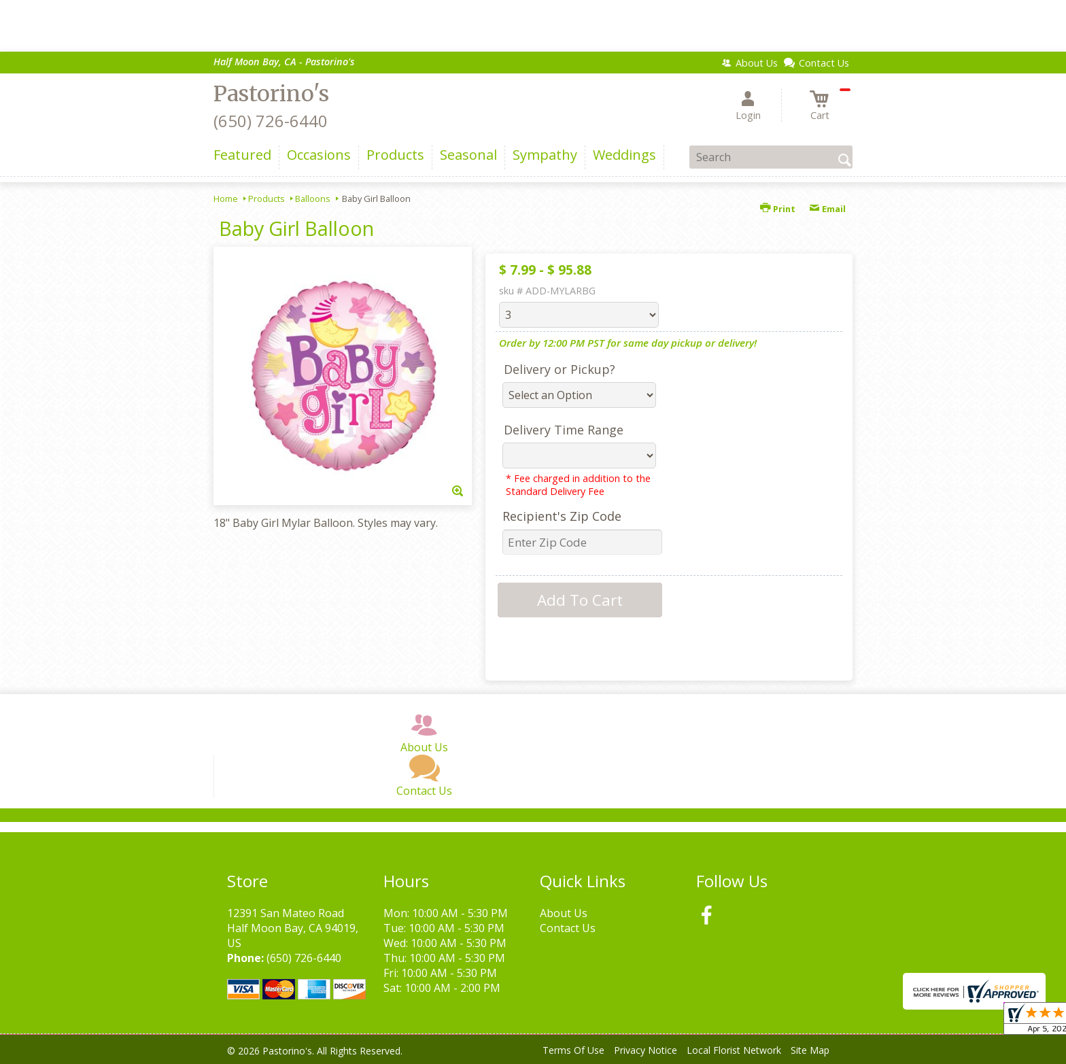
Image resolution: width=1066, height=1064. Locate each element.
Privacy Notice (645, 1050)
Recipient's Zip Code (561, 516)
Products (266, 198)
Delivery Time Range (563, 430)
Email (827, 209)
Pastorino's (271, 93)
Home (225, 198)
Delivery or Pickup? (559, 369)
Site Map (810, 1050)
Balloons (312, 198)
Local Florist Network (734, 1050)
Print (777, 209)
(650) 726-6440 (270, 120)
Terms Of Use (573, 1050)
